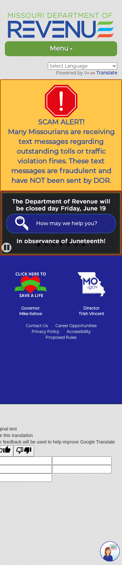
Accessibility (79, 331)
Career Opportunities (76, 325)
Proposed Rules (61, 337)
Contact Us (37, 325)
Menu (61, 48)
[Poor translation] (23, 450)
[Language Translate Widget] (82, 66)
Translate (100, 73)
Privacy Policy (45, 331)
